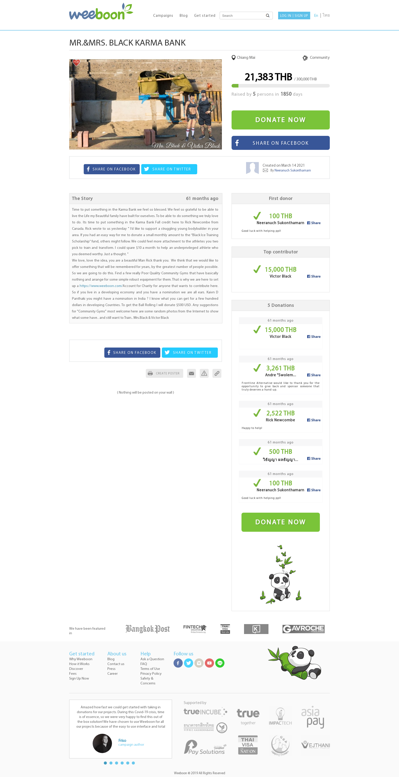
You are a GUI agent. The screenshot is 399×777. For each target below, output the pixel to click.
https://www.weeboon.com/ (101, 286)
